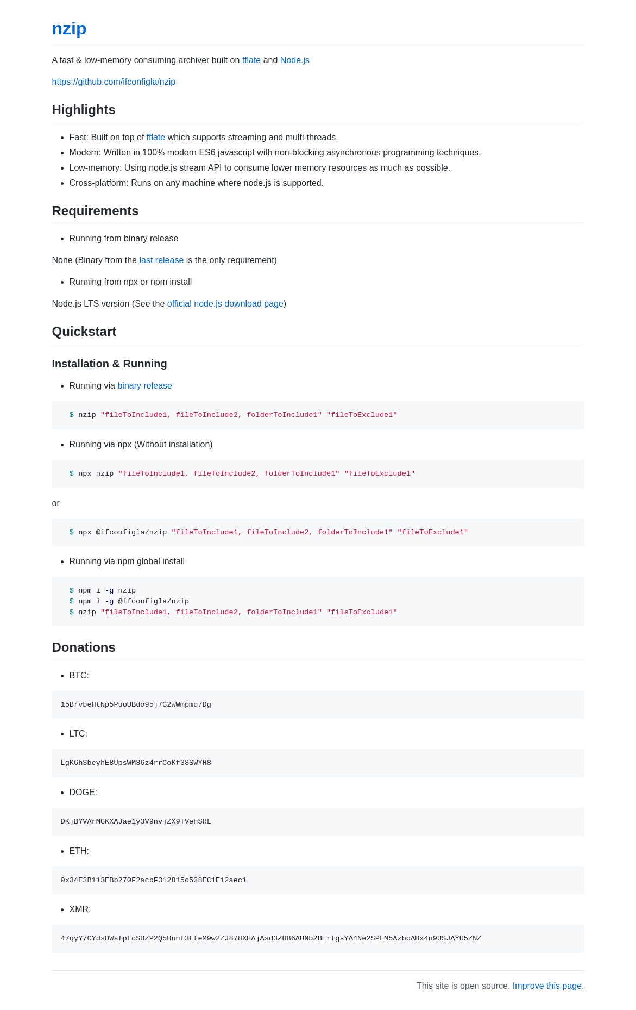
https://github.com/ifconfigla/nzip (114, 81)
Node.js (295, 60)
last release (161, 260)
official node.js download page (225, 303)
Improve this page (547, 985)
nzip (69, 28)
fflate (251, 60)
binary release (144, 385)
